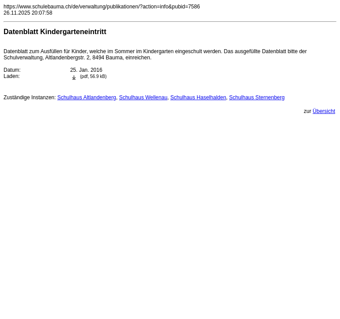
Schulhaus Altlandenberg (86, 97)
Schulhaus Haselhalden (198, 97)
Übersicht (324, 111)
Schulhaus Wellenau (143, 97)
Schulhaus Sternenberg (257, 97)
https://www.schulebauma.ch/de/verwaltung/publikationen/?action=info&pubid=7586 (102, 7)
